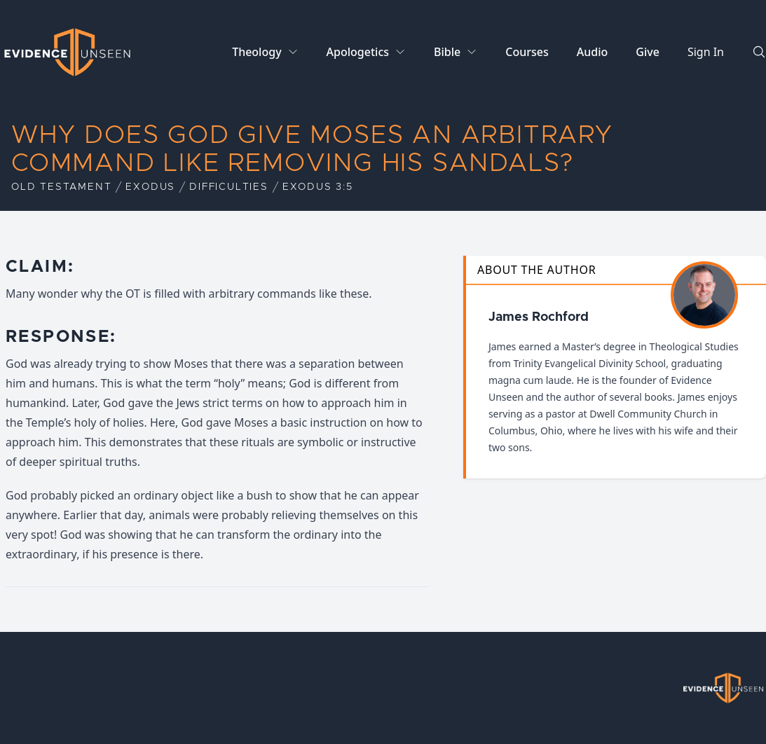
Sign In (706, 52)
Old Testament (61, 187)
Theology (256, 52)
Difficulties (228, 187)
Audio (592, 52)
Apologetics (358, 52)
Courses (526, 52)
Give (647, 52)
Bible (447, 52)
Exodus (150, 187)
